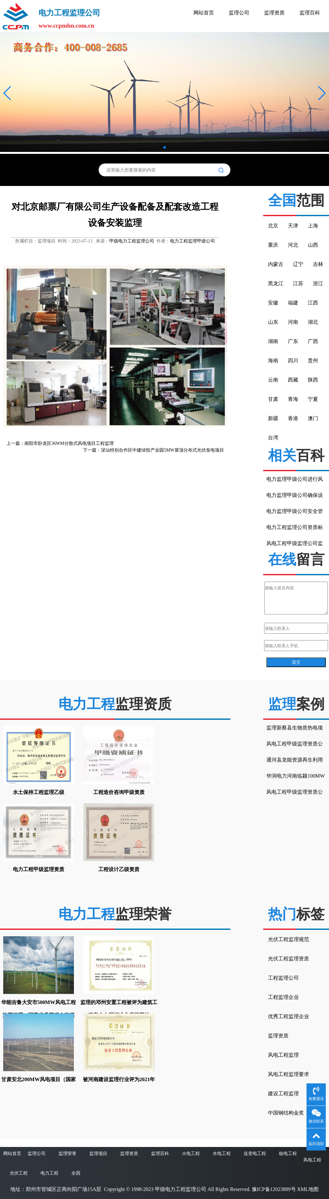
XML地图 (308, 1189)
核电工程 (288, 1153)
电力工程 (49, 1173)
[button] (7, 93)
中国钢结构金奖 (286, 1112)
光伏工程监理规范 (288, 939)
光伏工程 (19, 1173)
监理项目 (98, 1153)
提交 (296, 662)
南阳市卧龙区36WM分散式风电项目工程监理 (69, 443)
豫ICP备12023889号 (274, 1189)
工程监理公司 (283, 978)
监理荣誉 (67, 1153)
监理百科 (309, 12)
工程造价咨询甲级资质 (119, 792)
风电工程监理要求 (288, 1074)
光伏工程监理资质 (288, 958)
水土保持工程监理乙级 (38, 792)
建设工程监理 (283, 1093)
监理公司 (239, 12)
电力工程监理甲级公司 (192, 241)
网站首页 (203, 12)
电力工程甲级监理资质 (38, 869)
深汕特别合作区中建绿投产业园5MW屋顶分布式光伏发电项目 (162, 450)
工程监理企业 (283, 997)
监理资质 (274, 12)
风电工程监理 (283, 1055)
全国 (75, 1173)
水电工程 (222, 1153)
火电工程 (191, 1153)
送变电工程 (255, 1153)
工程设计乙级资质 (118, 869)
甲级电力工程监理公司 (131, 241)
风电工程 (312, 1160)
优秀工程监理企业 (288, 1016)
